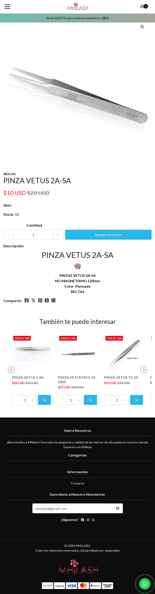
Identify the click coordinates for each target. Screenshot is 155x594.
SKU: (7, 205)
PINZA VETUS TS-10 (121, 377)
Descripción (13, 246)
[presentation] (11, 369)
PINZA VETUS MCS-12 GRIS (76, 379)
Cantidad (34, 225)
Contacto (77, 483)
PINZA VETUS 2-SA (28, 377)
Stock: (8, 214)
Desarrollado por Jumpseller (100, 550)
